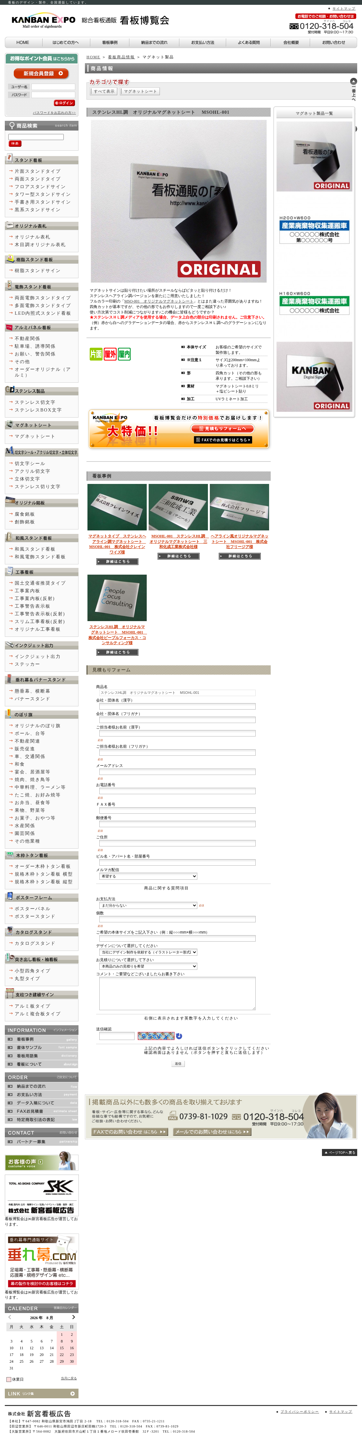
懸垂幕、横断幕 (33, 691)
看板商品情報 (121, 57)
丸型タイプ (27, 978)
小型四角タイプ (33, 971)
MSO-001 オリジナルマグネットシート (158, 301)
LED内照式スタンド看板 (43, 313)
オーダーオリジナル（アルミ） (43, 372)
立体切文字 (27, 479)
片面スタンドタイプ (38, 171)
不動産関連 (27, 741)
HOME (93, 57)
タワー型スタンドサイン (43, 194)
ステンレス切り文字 (38, 486)
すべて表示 (104, 91)
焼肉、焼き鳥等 (33, 779)
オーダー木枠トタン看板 (43, 866)
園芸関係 (25, 833)
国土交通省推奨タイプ (40, 583)
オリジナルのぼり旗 (38, 725)
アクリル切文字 (33, 471)
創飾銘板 (25, 522)
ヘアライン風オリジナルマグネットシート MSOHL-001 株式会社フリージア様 (239, 541)
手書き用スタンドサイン (43, 202)
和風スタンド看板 (35, 549)
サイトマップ (344, 8)
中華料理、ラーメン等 (40, 787)
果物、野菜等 (30, 810)
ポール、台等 (30, 733)
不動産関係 (27, 338)
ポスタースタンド (35, 916)
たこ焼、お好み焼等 (38, 795)
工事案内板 (27, 590)
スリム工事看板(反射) (40, 621)
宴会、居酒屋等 (33, 771)
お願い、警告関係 (35, 354)
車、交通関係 (30, 756)
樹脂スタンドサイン (38, 270)
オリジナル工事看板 (38, 629)
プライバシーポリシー (300, 1411)
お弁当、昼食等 (33, 802)
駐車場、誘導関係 (35, 346)
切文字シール (30, 463)
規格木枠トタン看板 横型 (44, 874)
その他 (22, 361)
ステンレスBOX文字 (38, 410)
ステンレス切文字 (35, 402)
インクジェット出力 (38, 656)
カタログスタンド (35, 943)
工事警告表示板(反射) (40, 613)
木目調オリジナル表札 (40, 244)
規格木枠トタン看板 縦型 (44, 881)
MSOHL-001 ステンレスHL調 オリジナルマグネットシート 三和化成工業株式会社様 (179, 541)
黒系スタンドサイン (38, 209)
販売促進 (25, 748)
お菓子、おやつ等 (35, 818)
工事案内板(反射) (35, 598)
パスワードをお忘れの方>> (54, 112)
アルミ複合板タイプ (38, 1013)
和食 (20, 764)
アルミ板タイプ (33, 1006)
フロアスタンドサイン (40, 186)
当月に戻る (69, 1378)
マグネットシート (140, 91)
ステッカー (27, 664)
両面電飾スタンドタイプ (43, 297)
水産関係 (25, 825)
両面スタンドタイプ (38, 179)
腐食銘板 (25, 514)
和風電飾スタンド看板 (40, 556)
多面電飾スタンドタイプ (43, 305)
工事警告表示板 (33, 606)
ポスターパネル (33, 908)
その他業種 (27, 841)
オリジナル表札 (33, 237)
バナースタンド (33, 698)
